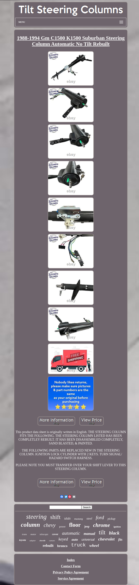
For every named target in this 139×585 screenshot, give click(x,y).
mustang (78, 519)
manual (89, 534)
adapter (33, 540)
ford (100, 517)
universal (87, 539)
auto (75, 539)
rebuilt (48, 545)
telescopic (44, 534)
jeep (86, 526)
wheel (94, 545)
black (114, 533)
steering (36, 516)
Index (71, 560)
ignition (117, 526)
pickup (111, 518)
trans (24, 534)
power (62, 526)
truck (78, 545)
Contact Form (71, 566)
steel (89, 518)
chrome (101, 525)
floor (75, 525)
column (30, 524)
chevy (50, 525)
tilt (102, 532)
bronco (62, 546)
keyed (63, 539)
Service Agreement (71, 578)
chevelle (42, 541)
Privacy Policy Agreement (71, 572)
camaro (52, 540)
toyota (22, 540)
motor (33, 534)
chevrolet (106, 539)
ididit (67, 518)
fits (120, 539)
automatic (71, 533)
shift (55, 517)
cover (55, 534)
